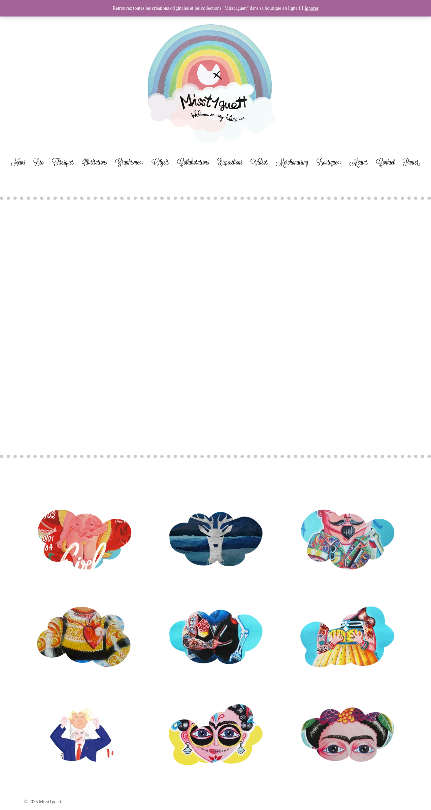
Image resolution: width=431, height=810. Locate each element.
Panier (411, 162)
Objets (160, 162)
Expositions (229, 162)
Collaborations (193, 162)
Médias (359, 162)
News (18, 162)
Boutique (329, 162)
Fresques (63, 162)
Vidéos (259, 162)
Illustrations (94, 162)
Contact (385, 162)
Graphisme (129, 162)
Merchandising (292, 162)
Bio (38, 162)
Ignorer (311, 8)
